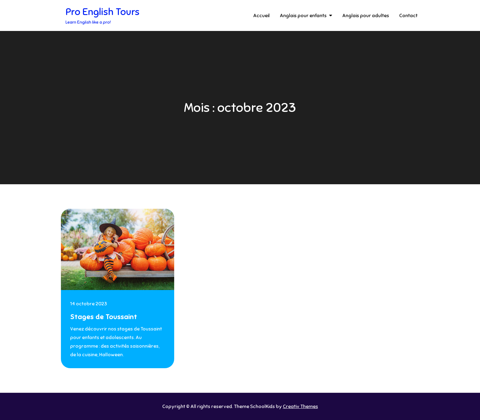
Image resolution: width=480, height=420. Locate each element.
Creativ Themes (300, 406)
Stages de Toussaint (103, 317)
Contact (408, 16)
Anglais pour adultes (365, 16)
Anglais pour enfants (303, 16)
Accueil (261, 16)
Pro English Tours (103, 12)
